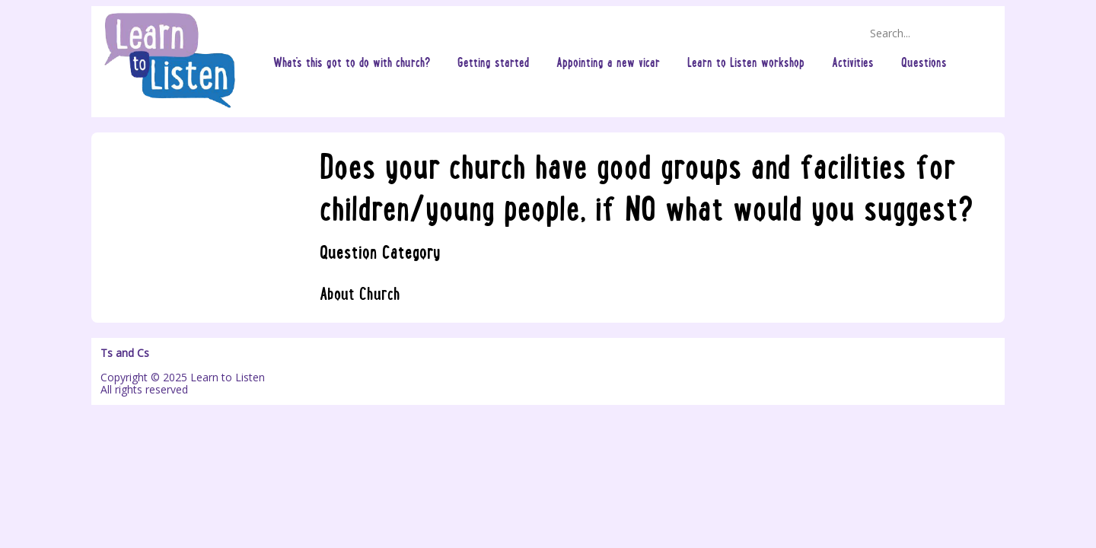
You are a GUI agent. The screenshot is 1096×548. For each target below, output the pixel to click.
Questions (924, 62)
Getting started (493, 62)
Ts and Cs (124, 353)
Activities (853, 62)
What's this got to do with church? (351, 62)
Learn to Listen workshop (745, 62)
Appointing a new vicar (608, 62)
